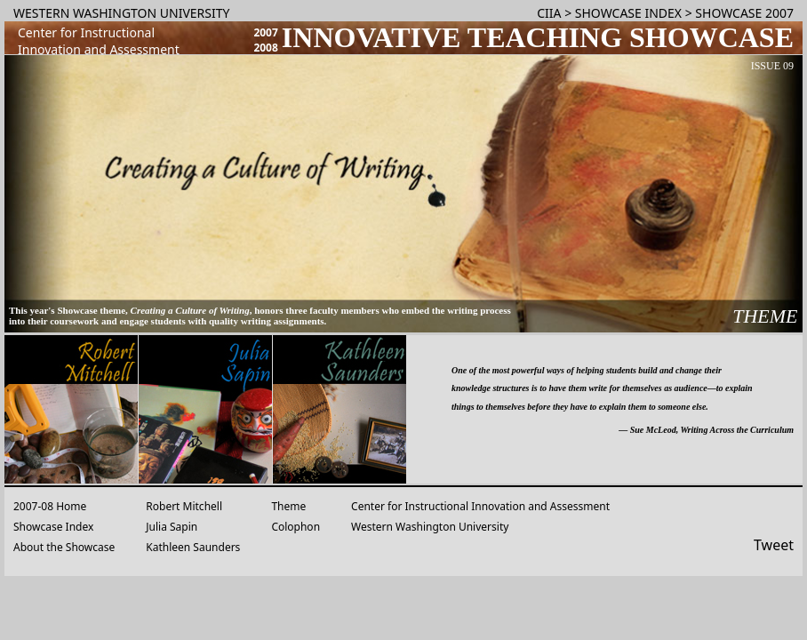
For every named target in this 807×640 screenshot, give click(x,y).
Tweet (774, 545)
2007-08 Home (49, 506)
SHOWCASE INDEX (628, 12)
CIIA (549, 12)
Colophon (295, 526)
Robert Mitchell (184, 506)
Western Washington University (429, 526)
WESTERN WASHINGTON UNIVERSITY (121, 12)
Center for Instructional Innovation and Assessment (480, 506)
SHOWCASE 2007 (744, 12)
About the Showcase (64, 547)
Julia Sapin (171, 526)
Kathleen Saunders (193, 547)
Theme (288, 506)
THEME (764, 316)
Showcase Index (53, 526)
